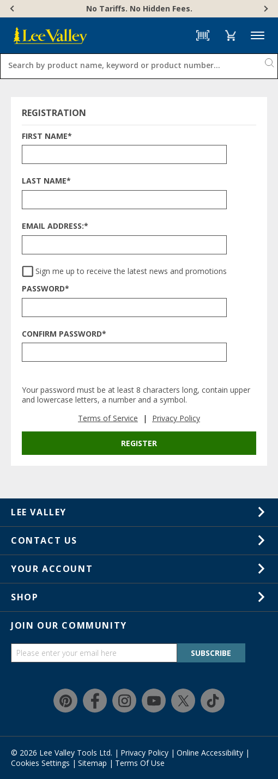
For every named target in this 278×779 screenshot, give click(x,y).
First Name (47, 136)
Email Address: (55, 226)
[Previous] (13, 8)
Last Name (46, 181)
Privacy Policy (176, 418)
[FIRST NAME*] (124, 154)
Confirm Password (64, 334)
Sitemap (92, 763)
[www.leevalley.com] (50, 35)
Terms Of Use (140, 763)
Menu (257, 36)
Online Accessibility (210, 752)
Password (45, 289)
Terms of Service (108, 418)
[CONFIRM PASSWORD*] (124, 352)
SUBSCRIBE (211, 653)
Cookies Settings (40, 763)
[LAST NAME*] (124, 199)
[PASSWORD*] (124, 307)
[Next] (265, 8)
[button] (230, 35)
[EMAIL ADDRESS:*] (124, 244)
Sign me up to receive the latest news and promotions (131, 271)
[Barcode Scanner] (203, 35)
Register (139, 443)
